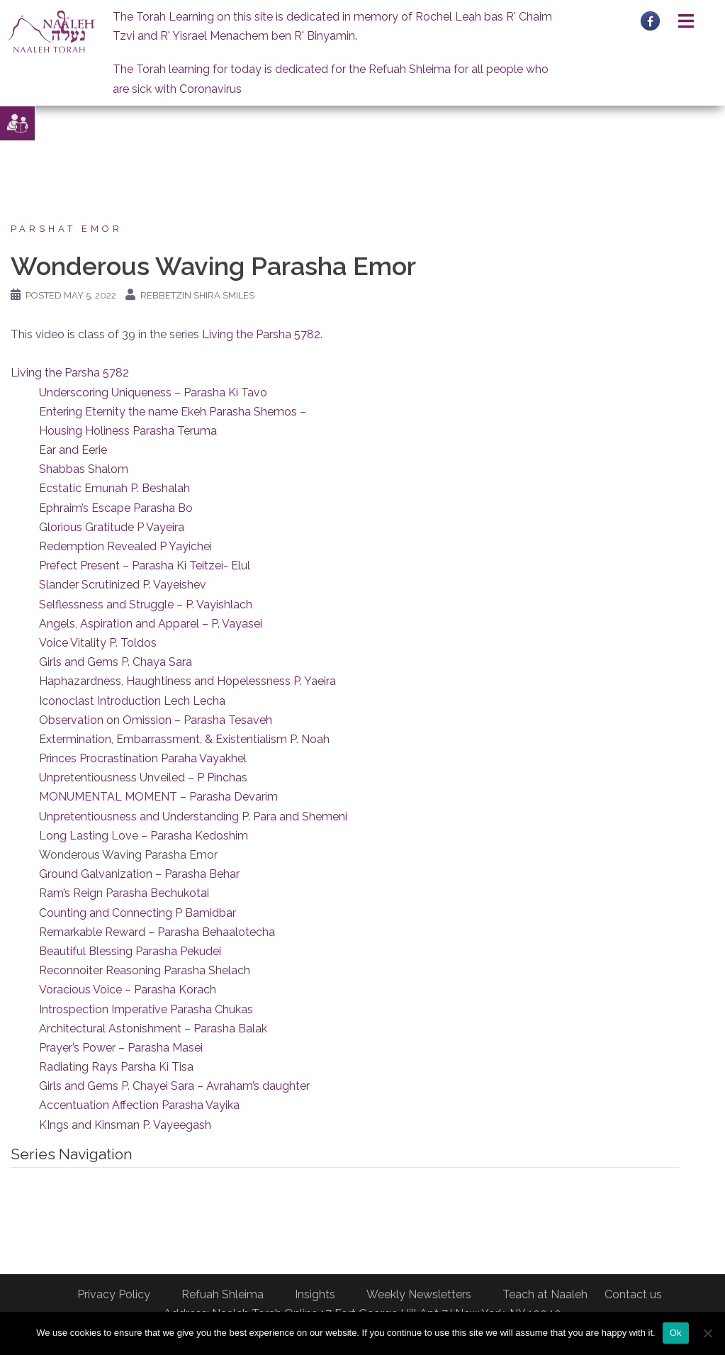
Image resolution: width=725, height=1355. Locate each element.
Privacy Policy (113, 1294)
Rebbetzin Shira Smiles (197, 295)
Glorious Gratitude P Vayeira (111, 527)
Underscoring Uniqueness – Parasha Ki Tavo (153, 392)
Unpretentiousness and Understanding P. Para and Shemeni (193, 816)
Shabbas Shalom (83, 469)
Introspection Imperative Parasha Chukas (146, 1009)
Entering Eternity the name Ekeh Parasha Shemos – (172, 411)
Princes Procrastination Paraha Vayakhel (143, 758)
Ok (676, 1332)
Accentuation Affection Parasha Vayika (139, 1105)
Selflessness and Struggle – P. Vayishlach (145, 604)
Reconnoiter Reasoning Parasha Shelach (144, 970)
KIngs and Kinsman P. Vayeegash (125, 1125)
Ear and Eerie (73, 450)
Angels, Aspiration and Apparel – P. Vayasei (150, 623)
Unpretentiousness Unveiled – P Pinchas (143, 777)
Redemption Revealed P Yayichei (125, 546)
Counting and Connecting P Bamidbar (137, 913)
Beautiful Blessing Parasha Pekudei (130, 951)
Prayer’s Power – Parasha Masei (121, 1047)
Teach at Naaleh (545, 1294)
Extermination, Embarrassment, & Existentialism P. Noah (184, 739)
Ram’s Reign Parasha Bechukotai (124, 893)
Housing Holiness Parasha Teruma (128, 430)
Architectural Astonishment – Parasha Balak (153, 1028)
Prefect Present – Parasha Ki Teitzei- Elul (144, 565)
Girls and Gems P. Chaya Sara (115, 662)
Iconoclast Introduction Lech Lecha (132, 701)
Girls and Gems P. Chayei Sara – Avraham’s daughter (174, 1086)
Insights (315, 1294)
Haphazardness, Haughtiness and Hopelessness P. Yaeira (187, 681)
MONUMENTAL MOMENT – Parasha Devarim (158, 796)
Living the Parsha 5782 (261, 334)
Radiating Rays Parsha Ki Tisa (116, 1067)
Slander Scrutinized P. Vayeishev (122, 584)
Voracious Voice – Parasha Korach (127, 989)
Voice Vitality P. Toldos (98, 642)
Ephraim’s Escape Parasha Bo (116, 508)
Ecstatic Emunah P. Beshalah (114, 488)
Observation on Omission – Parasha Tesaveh (155, 720)
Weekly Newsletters (418, 1294)
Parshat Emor (67, 228)
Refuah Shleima (222, 1294)
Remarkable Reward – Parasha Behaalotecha (157, 932)
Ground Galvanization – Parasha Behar (139, 874)
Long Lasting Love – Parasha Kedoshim (143, 835)
